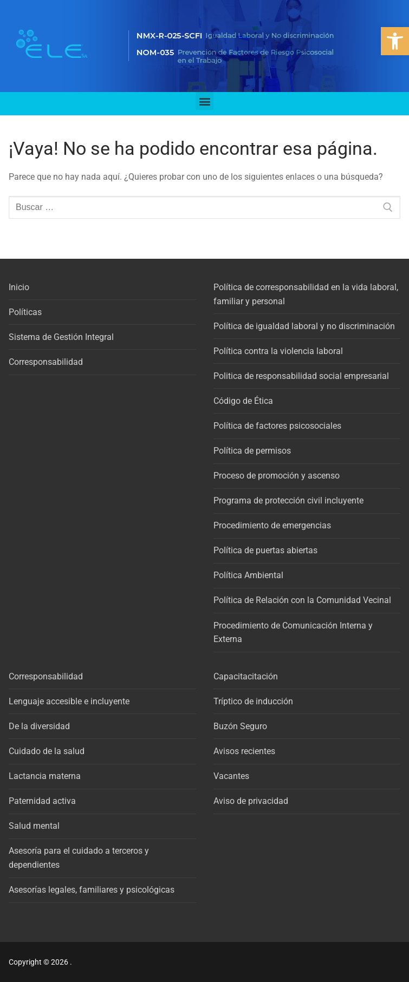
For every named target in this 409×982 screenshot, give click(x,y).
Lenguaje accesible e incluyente (69, 701)
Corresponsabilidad (46, 362)
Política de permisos (252, 451)
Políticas (25, 312)
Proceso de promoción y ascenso (276, 475)
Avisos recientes (244, 751)
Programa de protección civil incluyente (288, 500)
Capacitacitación (245, 676)
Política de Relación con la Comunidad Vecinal (302, 600)
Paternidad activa (42, 801)
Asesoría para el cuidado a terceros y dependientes (79, 858)
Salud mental (34, 826)
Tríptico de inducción (253, 701)
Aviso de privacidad (250, 801)
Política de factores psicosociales (277, 426)
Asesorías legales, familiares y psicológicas (91, 890)
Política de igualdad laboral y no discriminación (304, 326)
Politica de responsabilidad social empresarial (301, 376)
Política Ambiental (248, 575)
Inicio (19, 287)
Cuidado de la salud (47, 751)
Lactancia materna (45, 776)
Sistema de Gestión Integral (61, 337)
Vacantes (231, 776)
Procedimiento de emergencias (272, 525)
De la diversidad (39, 726)
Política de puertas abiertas (265, 550)
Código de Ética (243, 401)
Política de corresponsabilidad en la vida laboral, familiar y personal (305, 294)
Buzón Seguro (240, 726)
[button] (395, 41)
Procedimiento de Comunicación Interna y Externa (293, 632)
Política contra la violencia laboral (278, 351)
